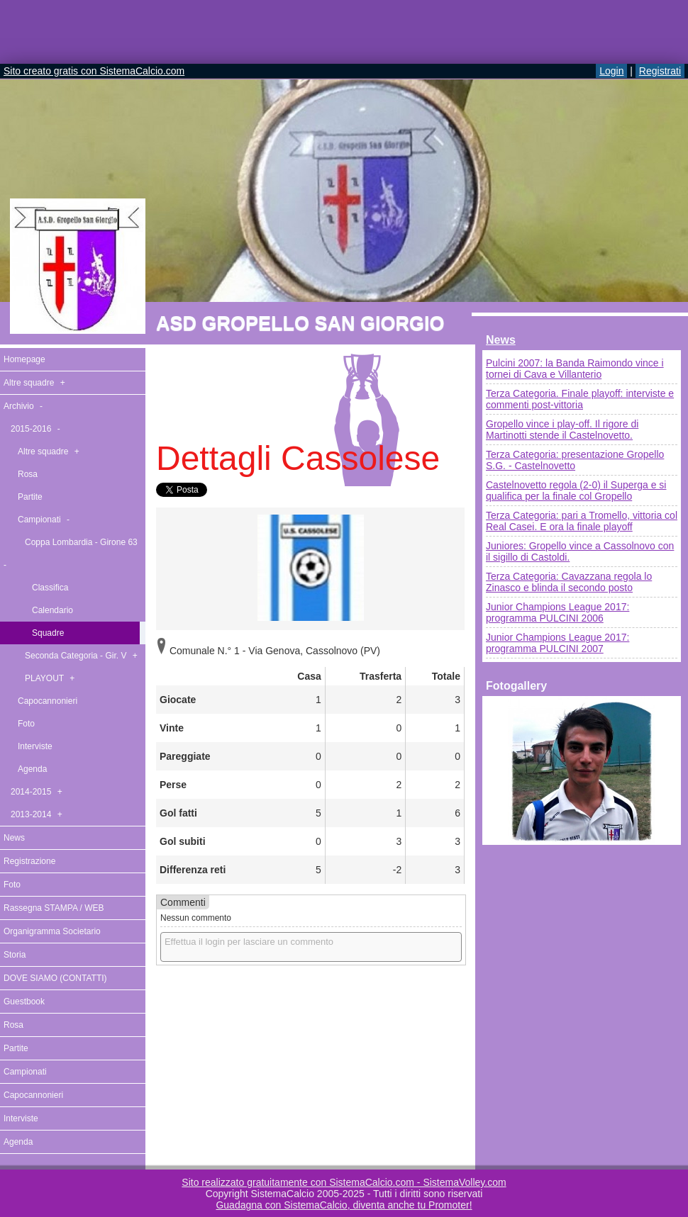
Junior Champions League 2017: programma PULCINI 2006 (557, 612)
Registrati (660, 71)
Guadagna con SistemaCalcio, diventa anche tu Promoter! (344, 1205)
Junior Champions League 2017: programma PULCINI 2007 (557, 643)
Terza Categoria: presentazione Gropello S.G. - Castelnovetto (575, 460)
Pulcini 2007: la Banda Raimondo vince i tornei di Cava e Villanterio (575, 368)
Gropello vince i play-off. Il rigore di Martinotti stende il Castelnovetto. (562, 429)
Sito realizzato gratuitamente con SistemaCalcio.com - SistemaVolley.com (344, 1182)
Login (611, 71)
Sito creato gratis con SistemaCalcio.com (94, 71)
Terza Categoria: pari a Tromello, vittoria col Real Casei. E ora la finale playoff (581, 521)
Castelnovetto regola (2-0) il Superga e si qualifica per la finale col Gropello (576, 490)
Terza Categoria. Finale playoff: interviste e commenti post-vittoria (580, 399)
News (501, 340)
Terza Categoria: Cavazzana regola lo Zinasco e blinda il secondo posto (569, 582)
